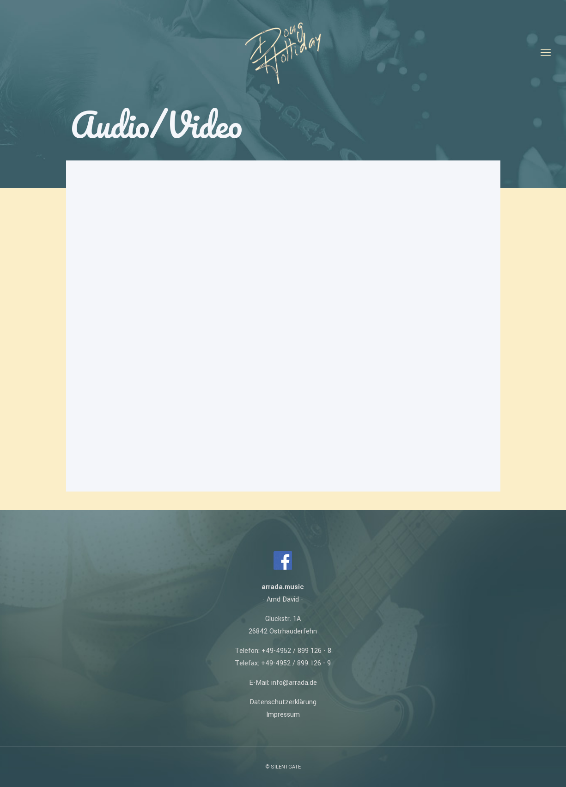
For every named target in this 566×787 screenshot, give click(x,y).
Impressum (283, 714)
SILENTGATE (286, 766)
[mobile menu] (546, 53)
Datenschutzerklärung (283, 702)
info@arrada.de (294, 683)
